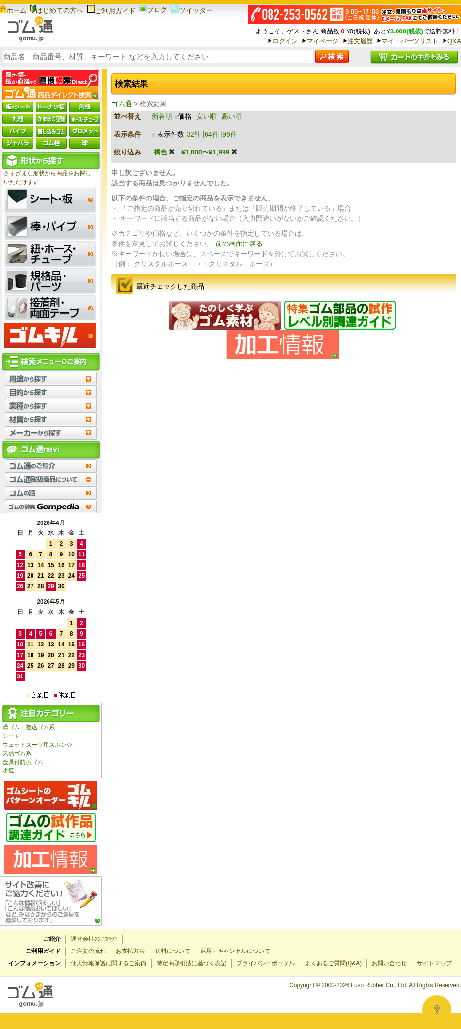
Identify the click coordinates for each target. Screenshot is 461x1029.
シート (11, 736)
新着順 (162, 116)
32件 (194, 134)
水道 (8, 770)
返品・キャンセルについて (235, 951)
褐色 (164, 152)
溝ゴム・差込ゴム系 (28, 727)
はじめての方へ (56, 10)
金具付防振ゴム (22, 762)
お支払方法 (130, 951)
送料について (172, 951)
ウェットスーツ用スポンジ (37, 744)
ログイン (285, 41)
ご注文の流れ (88, 951)
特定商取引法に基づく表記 (191, 963)
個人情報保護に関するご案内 (108, 963)
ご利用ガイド (111, 11)
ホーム (13, 10)
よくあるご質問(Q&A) (333, 963)
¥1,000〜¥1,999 (209, 152)
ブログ (153, 10)
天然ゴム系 (17, 753)
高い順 (232, 116)
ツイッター (192, 10)
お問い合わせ (389, 963)
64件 (212, 134)
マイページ (322, 41)
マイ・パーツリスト (410, 41)
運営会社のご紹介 (94, 939)
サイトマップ (434, 963)
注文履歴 (360, 41)
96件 (230, 134)
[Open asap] (436, 1009)
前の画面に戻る (239, 243)
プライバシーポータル (266, 963)
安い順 (206, 116)
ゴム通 (121, 104)
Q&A (454, 41)
